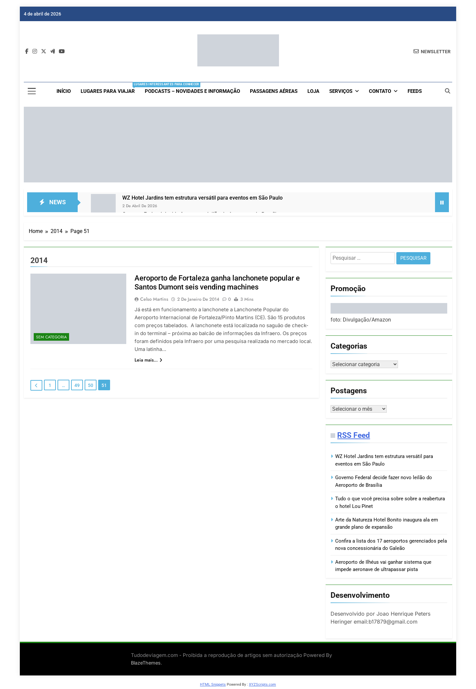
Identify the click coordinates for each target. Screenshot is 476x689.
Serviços (340, 91)
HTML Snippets (213, 686)
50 (90, 385)
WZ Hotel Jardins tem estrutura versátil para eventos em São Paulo (202, 198)
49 (77, 385)
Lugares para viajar (110, 88)
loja (313, 91)
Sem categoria (51, 337)
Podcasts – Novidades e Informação (192, 91)
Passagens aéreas (274, 91)
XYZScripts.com (262, 686)
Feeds (415, 91)
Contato (380, 91)
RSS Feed (353, 436)
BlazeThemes (146, 664)
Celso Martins (154, 299)
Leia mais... (148, 360)
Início (64, 91)
